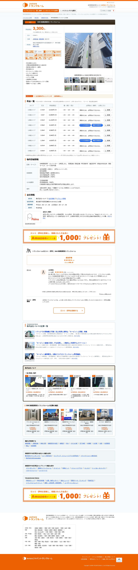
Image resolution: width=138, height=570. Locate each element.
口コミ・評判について (105, 294)
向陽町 (89, 443)
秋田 (62, 528)
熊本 (57, 545)
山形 (66, 528)
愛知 (36, 535)
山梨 (56, 533)
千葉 (47, 531)
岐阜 (46, 535)
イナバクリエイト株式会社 (89, 456)
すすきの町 (74, 443)
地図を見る (36, 46)
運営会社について (95, 559)
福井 (52, 533)
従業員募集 (84, 559)
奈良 (70, 537)
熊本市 (61, 545)
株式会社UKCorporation (33, 458)
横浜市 (55, 530)
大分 (66, 545)
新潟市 (39, 533)
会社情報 (52, 198)
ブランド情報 (61, 198)
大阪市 (42, 537)
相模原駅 (41, 39)
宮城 (53, 528)
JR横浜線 (35, 39)
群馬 (63, 531)
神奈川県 (43, 443)
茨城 (56, 531)
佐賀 (50, 545)
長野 (59, 533)
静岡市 (53, 535)
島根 (39, 541)
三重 (63, 535)
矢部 (101, 443)
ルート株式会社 (47, 456)
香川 (68, 541)
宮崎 (70, 545)
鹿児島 (36, 547)
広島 (52, 541)
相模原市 (60, 530)
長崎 (54, 545)
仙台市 (56, 528)
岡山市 (46, 541)
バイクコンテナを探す (69, 10)
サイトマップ (111, 2)
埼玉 (36, 531)
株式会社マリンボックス (32, 456)
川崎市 (51, 530)
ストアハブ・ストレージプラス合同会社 (66, 456)
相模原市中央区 (53, 443)
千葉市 (50, 531)
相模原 (62, 443)
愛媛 (36, 543)
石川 (48, 533)
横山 (27, 446)
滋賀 (66, 537)
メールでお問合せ (85, 125)
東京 (36, 530)
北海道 (36, 528)
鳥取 (36, 541)
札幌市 (40, 528)
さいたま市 (40, 531)
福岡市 (39, 545)
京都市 (60, 537)
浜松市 (57, 535)
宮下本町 (82, 443)
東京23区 (40, 530)
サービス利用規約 (97, 557)
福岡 (36, 545)
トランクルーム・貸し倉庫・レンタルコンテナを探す (41, 10)
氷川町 (95, 443)
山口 (61, 541)
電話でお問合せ (97, 125)
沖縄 (40, 547)
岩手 (49, 528)
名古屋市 (40, 535)
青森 (46, 528)
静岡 (49, 535)
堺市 (39, 537)
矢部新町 (33, 446)
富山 (45, 533)
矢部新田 (107, 443)
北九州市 (44, 545)
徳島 (65, 541)
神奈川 (46, 530)
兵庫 (48, 537)
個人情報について (110, 557)
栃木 (59, 531)
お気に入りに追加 (107, 110)
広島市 (55, 541)
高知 (39, 543)
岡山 (43, 541)
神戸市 (51, 537)
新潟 (36, 533)
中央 (67, 443)
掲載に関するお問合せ (108, 559)
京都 (57, 537)
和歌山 (36, 539)
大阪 (36, 537)
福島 (69, 528)
